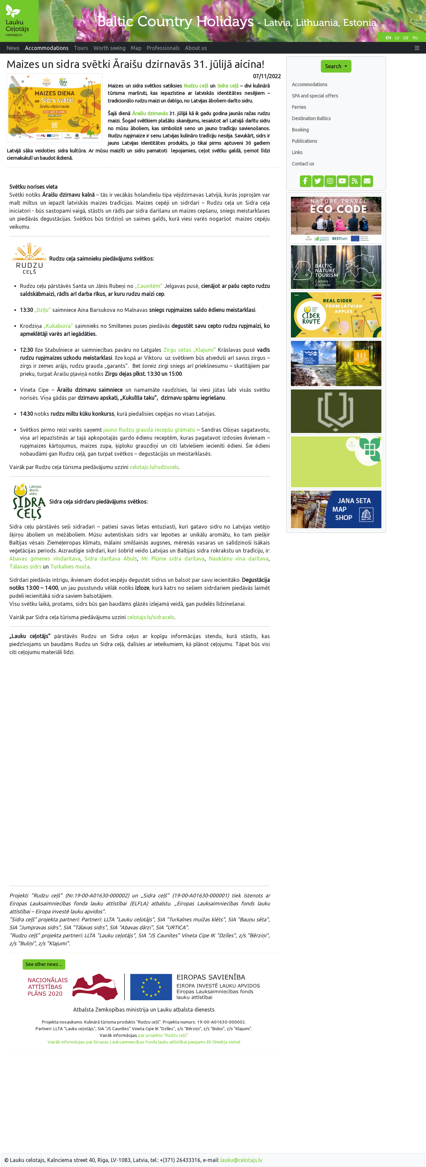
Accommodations (309, 84)
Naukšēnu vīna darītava (239, 559)
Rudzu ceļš (196, 86)
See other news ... (44, 964)
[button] (417, 48)
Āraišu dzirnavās (150, 113)
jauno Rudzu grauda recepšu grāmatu (149, 430)
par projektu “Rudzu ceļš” (163, 1035)
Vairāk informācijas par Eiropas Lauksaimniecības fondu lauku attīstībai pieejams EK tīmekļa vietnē (144, 1042)
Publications (304, 141)
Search (334, 66)
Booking (300, 129)
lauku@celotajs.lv (241, 1160)
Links (297, 152)
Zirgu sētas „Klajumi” (189, 350)
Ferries (299, 107)
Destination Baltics (311, 118)
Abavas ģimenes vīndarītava (45, 559)
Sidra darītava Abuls (111, 559)
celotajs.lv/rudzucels (154, 467)
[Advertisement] (144, 1103)
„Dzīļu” (43, 310)
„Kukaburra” (58, 326)
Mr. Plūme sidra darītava (173, 559)
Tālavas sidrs (25, 567)
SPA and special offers (315, 96)
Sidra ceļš (228, 86)
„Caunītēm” (149, 286)
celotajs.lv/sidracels (150, 617)
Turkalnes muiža (70, 567)
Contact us (303, 163)
